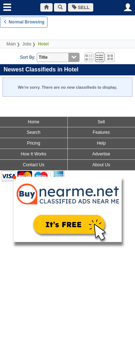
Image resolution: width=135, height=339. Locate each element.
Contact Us (33, 164)
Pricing (33, 143)
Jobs (26, 44)
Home (33, 121)
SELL (81, 7)
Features (101, 132)
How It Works (33, 154)
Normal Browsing (24, 22)
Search (33, 132)
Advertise (101, 154)
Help (101, 143)
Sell (101, 121)
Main (11, 44)
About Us (101, 164)
